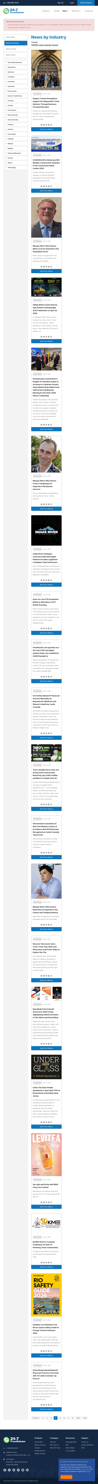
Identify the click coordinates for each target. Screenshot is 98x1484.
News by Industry (12, 43)
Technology (12, 167)
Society (10, 158)
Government (12, 110)
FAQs (83, 1448)
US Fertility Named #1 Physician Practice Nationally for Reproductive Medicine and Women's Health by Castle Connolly (46, 701)
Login (72, 3)
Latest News (10, 37)
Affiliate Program (40, 1453)
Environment (12, 91)
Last (85, 1418)
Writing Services (40, 1451)
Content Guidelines (87, 1445)
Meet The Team (55, 1448)
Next (78, 1418)
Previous (36, 1418)
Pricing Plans (39, 1442)
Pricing (56, 11)
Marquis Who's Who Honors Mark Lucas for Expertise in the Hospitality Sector (46, 249)
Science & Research (14, 153)
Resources (70, 1438)
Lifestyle (10, 139)
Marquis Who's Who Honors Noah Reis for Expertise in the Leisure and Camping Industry (45, 910)
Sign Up (60, 3)
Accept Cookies (66, 1477)
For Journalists (70, 1451)
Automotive (12, 67)
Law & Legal (12, 134)
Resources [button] (76, 11)
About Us (53, 1442)
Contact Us (88, 11)
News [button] (65, 11)
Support (84, 1438)
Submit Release (86, 3)
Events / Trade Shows (15, 96)
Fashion (10, 105)
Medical (10, 143)
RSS (67, 1445)
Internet (10, 129)
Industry (10, 124)
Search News (11, 55)
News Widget (70, 1448)
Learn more (85, 1469)
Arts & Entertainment (15, 62)
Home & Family (13, 115)
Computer (11, 77)
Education (11, 86)
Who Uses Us (54, 1445)
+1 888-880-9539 (11, 3)
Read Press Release (46, 129)
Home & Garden (13, 120)
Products (38, 1438)
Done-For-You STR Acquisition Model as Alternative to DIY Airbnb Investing (46, 602)
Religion (10, 148)
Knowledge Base (71, 1442)
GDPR (88, 1471)
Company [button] (46, 11)
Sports (10, 163)
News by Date (11, 49)
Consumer (11, 81)
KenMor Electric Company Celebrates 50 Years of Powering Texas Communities (45, 1245)
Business (11, 72)
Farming (10, 100)
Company (54, 1438)
